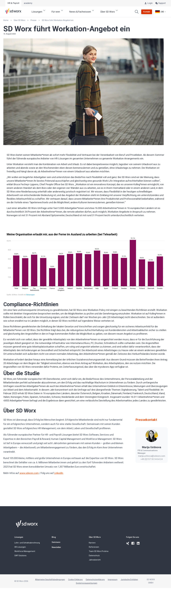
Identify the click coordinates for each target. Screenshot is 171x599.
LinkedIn (58, 473)
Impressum (112, 579)
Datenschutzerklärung (95, 579)
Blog (54, 537)
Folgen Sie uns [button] (132, 537)
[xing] (127, 543)
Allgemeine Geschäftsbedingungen (50, 579)
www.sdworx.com (29, 473)
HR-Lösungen (20, 547)
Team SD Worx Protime (98, 551)
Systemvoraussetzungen (86, 583)
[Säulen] (85, 264)
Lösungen (18, 537)
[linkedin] (138, 543)
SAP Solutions (20, 555)
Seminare (56, 542)
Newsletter (56, 547)
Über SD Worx (95, 537)
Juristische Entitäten (129, 579)
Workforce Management (24, 551)
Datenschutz (94, 555)
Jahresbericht (95, 560)
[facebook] (133, 543)
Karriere (92, 543)
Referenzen (94, 547)
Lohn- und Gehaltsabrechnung (27, 543)
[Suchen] (136, 11)
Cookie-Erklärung (75, 579)
